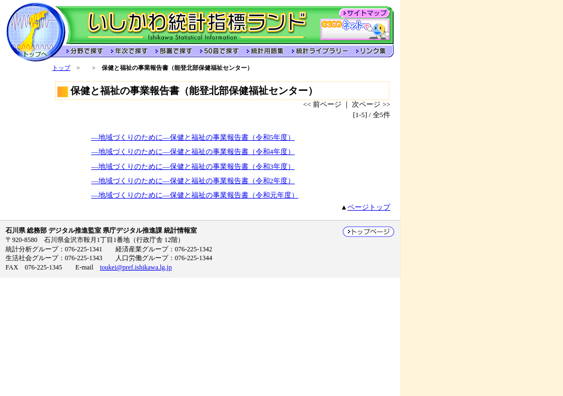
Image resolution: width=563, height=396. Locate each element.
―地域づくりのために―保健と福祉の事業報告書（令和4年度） (193, 152)
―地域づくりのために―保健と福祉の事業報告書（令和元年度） (195, 195)
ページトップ (368, 207)
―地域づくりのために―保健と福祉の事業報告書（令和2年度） (193, 181)
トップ (61, 67)
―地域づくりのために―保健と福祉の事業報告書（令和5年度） (193, 137)
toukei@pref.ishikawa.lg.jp (136, 267)
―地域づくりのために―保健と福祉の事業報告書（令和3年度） (193, 166)
